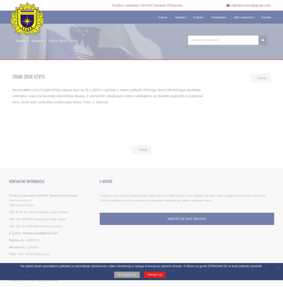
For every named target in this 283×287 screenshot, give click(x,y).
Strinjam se (154, 274)
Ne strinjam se (127, 274)
